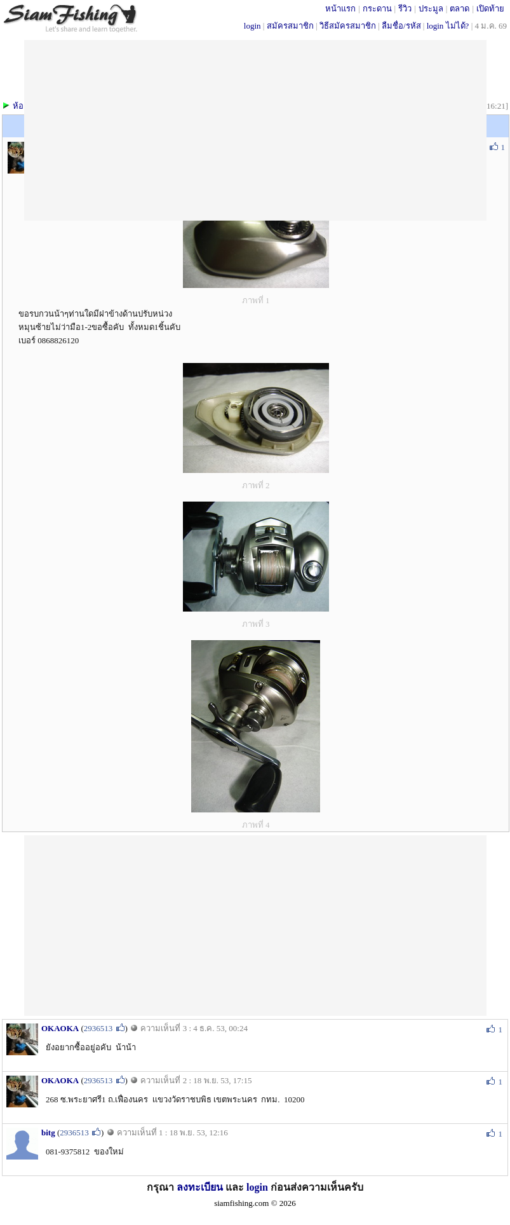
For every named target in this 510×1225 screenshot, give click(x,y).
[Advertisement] (255, 924)
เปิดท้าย (490, 8)
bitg (48, 1132)
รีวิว (405, 8)
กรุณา (162, 1187)
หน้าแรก (340, 8)
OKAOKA (60, 1028)
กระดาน (377, 8)
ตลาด (459, 8)
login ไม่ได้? (448, 26)
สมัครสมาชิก (290, 26)
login (252, 26)
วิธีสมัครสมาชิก (347, 26)
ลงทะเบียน (200, 1187)
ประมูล (431, 8)
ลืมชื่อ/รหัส (401, 26)
